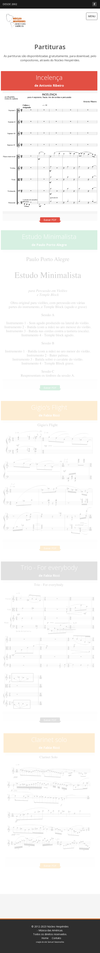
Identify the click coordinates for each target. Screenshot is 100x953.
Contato (56, 938)
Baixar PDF (50, 219)
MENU (91, 16)
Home (45, 938)
